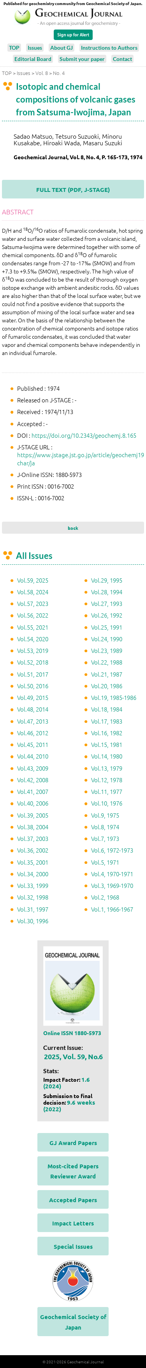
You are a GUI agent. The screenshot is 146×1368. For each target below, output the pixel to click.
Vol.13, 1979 (106, 768)
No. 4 (59, 73)
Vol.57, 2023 (32, 603)
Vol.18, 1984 (106, 709)
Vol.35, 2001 (32, 862)
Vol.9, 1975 (105, 815)
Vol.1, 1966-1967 (112, 909)
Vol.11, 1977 (106, 791)
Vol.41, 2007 (32, 791)
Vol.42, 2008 (32, 780)
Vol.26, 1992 (106, 615)
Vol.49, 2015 (32, 697)
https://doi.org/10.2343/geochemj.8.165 (84, 435)
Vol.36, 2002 (32, 850)
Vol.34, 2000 (32, 874)
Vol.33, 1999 (32, 885)
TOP (14, 47)
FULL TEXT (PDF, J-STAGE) (73, 189)
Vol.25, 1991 (106, 627)
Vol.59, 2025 (32, 580)
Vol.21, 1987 (106, 674)
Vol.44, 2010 (32, 756)
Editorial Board (32, 59)
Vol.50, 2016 (32, 686)
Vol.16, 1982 (106, 733)
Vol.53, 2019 (32, 650)
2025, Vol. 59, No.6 (73, 1056)
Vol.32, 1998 (32, 897)
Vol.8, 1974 (105, 827)
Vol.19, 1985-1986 (113, 697)
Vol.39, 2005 (32, 815)
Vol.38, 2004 (32, 827)
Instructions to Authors (109, 47)
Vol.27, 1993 (106, 603)
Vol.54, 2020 (32, 639)
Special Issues (73, 1246)
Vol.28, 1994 (106, 592)
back (73, 528)
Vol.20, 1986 (106, 686)
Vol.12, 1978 (106, 780)
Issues (35, 47)
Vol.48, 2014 (32, 709)
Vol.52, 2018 (32, 662)
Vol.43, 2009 (32, 768)
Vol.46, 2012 (32, 733)
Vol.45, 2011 (32, 744)
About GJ (61, 47)
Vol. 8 (41, 73)
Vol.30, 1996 (32, 921)
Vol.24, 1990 (106, 639)
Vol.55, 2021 (32, 627)
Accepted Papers (73, 1200)
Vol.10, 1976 (106, 803)
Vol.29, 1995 (106, 580)
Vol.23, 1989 (106, 650)
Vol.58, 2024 (32, 592)
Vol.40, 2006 (32, 803)
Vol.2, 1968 (105, 897)
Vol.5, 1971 (105, 862)
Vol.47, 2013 (32, 721)
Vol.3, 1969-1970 (112, 885)
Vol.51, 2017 (32, 674)
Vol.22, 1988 (106, 662)
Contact (122, 59)
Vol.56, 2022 (32, 615)
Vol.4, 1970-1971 (112, 874)
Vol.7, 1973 (105, 838)
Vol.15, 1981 (106, 744)
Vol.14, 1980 (106, 756)
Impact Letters (73, 1223)
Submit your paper (82, 59)
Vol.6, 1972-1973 (112, 850)
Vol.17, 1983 (106, 721)
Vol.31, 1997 (32, 909)
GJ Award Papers (73, 1143)
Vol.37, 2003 (32, 838)
